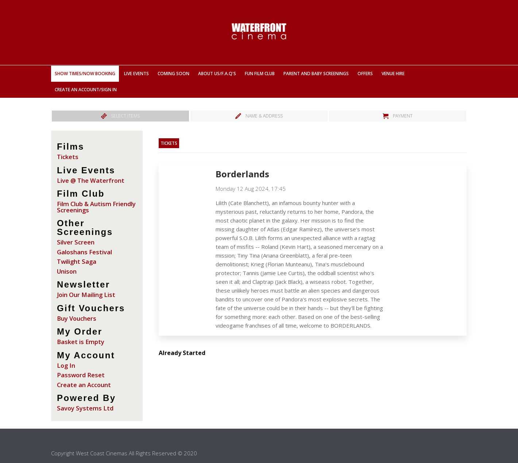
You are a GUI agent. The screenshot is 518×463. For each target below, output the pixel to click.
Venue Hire (393, 73)
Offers (365, 73)
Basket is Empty (80, 341)
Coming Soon (173, 73)
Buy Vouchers (76, 318)
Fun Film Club (260, 73)
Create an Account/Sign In (86, 89)
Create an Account (84, 385)
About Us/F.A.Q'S (217, 73)
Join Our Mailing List (86, 294)
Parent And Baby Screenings (316, 73)
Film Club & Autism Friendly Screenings (96, 207)
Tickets (67, 157)
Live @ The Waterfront (90, 180)
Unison (67, 271)
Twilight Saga (76, 261)
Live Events (136, 73)
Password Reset (81, 375)
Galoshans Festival (84, 252)
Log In (66, 365)
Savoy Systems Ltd (85, 408)
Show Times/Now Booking (85, 73)
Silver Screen (75, 242)
